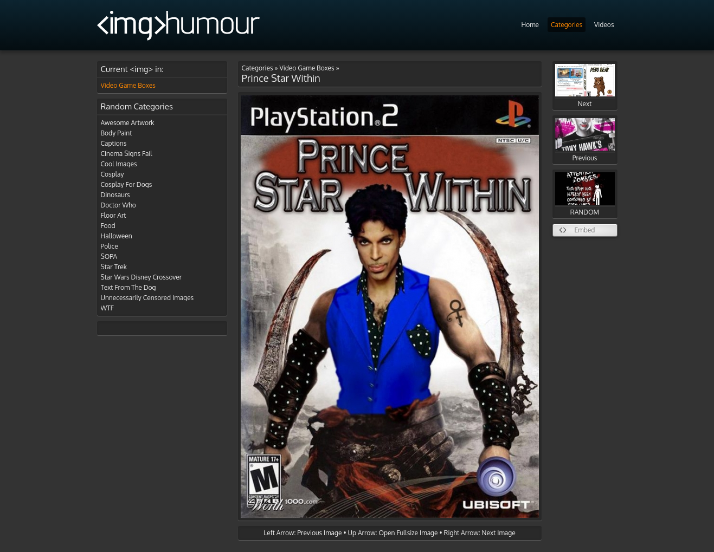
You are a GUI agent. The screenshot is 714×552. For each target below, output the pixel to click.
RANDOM (585, 194)
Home (530, 25)
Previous (585, 140)
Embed (585, 230)
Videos (604, 25)
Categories (566, 25)
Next (585, 86)
